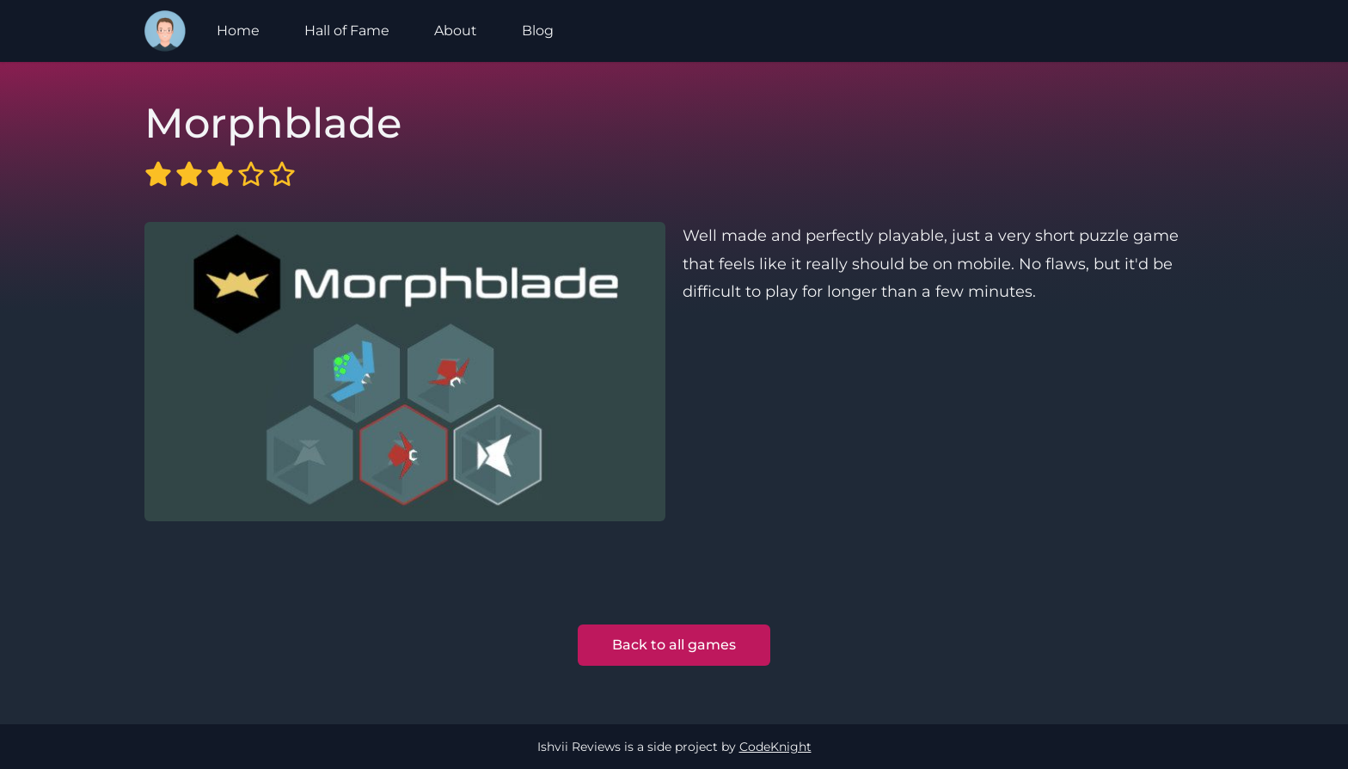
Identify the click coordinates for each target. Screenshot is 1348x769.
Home (238, 30)
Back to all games (674, 645)
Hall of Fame (346, 30)
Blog (538, 30)
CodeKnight (775, 746)
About (455, 30)
